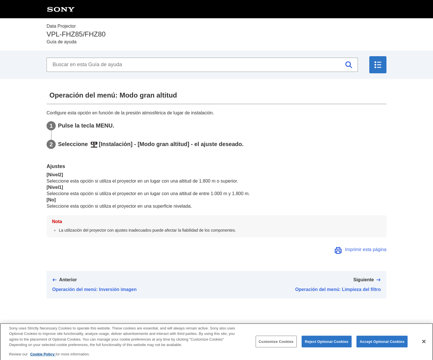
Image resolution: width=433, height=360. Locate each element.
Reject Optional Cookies (326, 344)
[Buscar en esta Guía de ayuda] (202, 65)
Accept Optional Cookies (382, 344)
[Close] (424, 344)
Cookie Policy (43, 357)
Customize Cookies (276, 344)
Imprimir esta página (365, 249)
